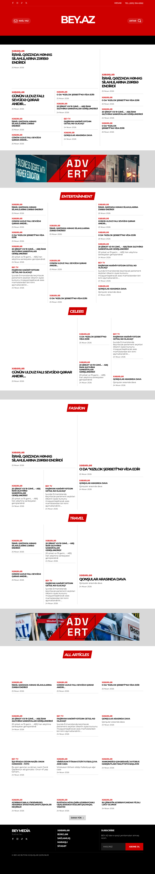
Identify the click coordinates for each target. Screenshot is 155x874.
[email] (113, 843)
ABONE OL (134, 843)
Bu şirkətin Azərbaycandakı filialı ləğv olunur (121, 800)
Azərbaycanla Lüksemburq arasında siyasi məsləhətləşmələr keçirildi (32, 800)
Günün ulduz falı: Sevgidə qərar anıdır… (28, 100)
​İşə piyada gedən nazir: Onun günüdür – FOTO (28, 759)
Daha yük (77, 814)
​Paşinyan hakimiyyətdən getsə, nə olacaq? (77, 122)
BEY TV (67, 119)
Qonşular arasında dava (78, 135)
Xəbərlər (18, 51)
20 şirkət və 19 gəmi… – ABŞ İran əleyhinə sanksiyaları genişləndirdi (77, 107)
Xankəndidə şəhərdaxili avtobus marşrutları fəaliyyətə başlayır (120, 759)
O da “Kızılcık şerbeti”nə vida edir (75, 94)
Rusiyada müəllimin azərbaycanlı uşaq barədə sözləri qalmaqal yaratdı (75, 801)
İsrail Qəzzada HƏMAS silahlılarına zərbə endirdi (32, 59)
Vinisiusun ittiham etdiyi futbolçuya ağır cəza (77, 759)
